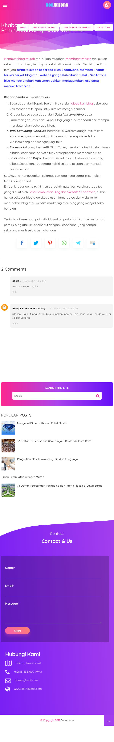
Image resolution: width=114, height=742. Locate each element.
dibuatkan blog (82, 103)
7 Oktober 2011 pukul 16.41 (33, 281)
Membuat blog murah (19, 59)
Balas (15, 292)
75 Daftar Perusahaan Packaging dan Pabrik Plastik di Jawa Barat (59, 485)
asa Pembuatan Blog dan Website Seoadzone (62, 192)
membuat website (79, 59)
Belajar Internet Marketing (28, 308)
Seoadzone (67, 736)
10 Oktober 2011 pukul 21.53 (64, 308)
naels (15, 280)
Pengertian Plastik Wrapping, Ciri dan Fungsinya (47, 459)
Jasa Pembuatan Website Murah (23, 477)
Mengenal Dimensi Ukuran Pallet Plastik (42, 423)
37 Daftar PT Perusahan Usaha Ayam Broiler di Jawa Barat (54, 441)
